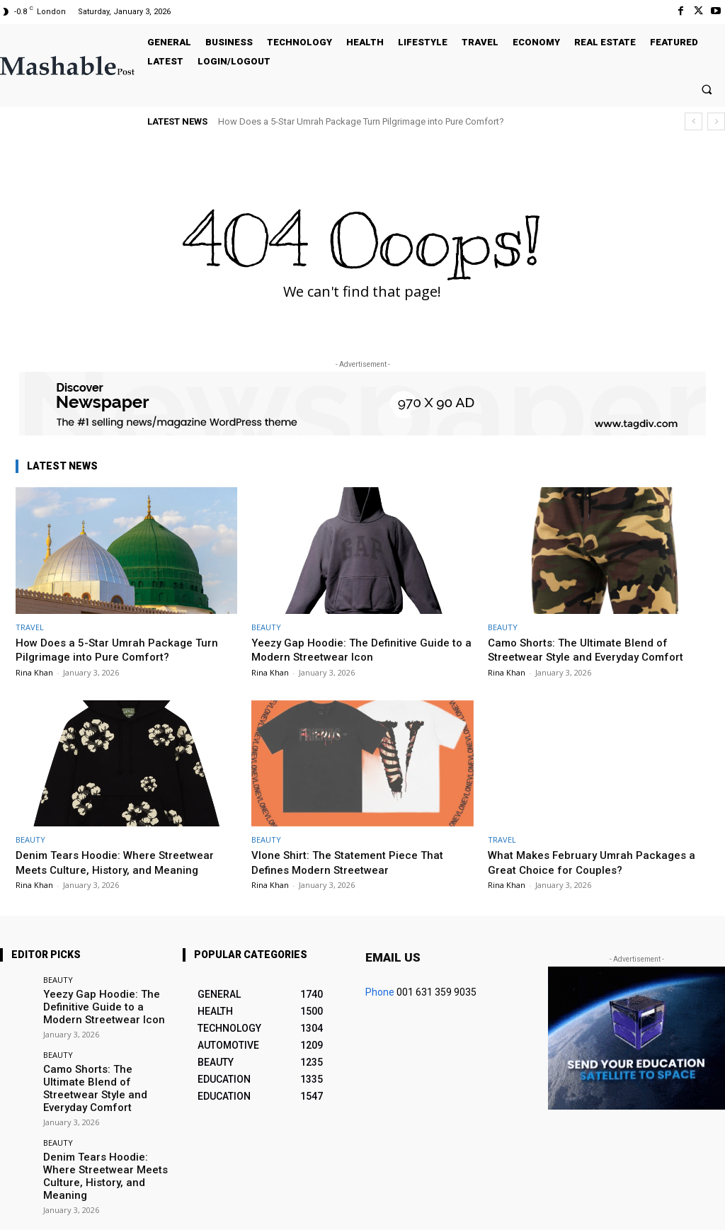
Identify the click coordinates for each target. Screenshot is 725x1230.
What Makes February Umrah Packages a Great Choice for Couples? (598, 862)
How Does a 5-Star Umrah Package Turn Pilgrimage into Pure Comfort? (361, 121)
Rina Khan (34, 672)
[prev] (693, 121)
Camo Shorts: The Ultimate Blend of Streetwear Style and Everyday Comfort (595, 649)
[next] (716, 121)
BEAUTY (266, 627)
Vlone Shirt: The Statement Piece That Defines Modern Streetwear (356, 862)
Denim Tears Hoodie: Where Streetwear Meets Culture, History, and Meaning (124, 862)
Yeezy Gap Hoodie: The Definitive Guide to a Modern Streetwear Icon (359, 649)
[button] (707, 89)
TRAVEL (30, 627)
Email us (393, 957)
